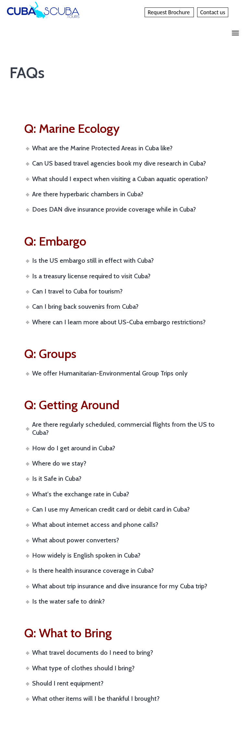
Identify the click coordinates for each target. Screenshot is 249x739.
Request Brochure (169, 12)
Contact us (212, 12)
